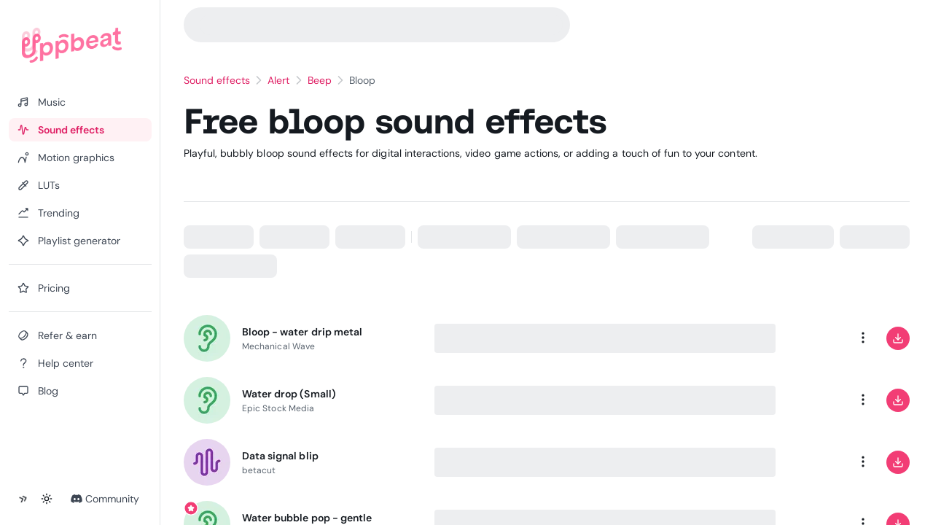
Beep (320, 80)
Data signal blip (280, 455)
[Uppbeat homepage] (72, 45)
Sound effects (217, 80)
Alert (278, 80)
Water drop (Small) (289, 393)
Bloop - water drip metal (302, 331)
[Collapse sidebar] (23, 498)
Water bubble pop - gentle (307, 517)
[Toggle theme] (46, 498)
